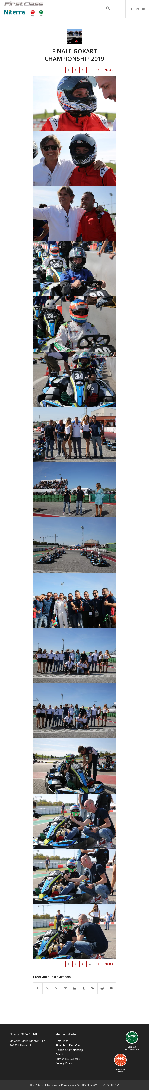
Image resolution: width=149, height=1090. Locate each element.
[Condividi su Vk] (92, 988)
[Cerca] (106, 9)
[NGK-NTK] (24, 9)
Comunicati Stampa (67, 1059)
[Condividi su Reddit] (102, 988)
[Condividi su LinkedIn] (74, 988)
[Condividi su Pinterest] (65, 988)
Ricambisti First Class (68, 1045)
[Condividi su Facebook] (37, 988)
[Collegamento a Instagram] (137, 9)
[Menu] (115, 9)
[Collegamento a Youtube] (143, 9)
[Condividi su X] (47, 988)
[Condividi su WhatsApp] (56, 988)
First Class (61, 1041)
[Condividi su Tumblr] (83, 988)
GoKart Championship (69, 1050)
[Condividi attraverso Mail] (111, 988)
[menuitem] (106, 9)
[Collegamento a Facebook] (131, 9)
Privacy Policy (64, 1063)
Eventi (59, 1054)
